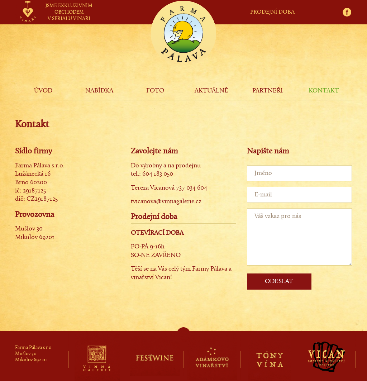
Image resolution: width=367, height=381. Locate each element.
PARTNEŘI (267, 90)
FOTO (155, 90)
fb (349, 4)
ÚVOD (43, 90)
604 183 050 (157, 174)
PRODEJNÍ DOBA (272, 12)
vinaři (27, 5)
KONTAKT (324, 90)
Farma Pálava (183, 45)
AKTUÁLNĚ (211, 90)
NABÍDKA (99, 90)
